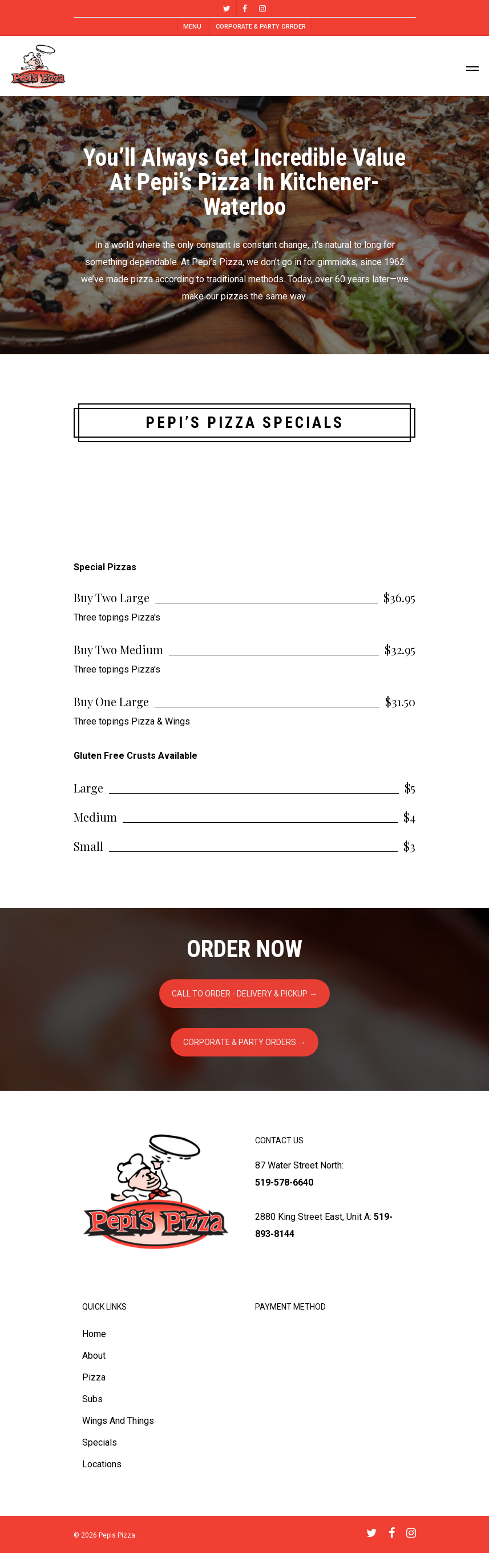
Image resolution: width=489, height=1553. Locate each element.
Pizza (94, 1377)
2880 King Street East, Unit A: (313, 1216)
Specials (99, 1442)
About (94, 1355)
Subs (92, 1399)
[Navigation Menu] (472, 66)
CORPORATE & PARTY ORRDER (261, 26)
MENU (192, 26)
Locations (102, 1464)
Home (94, 1333)
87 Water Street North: (299, 1165)
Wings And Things (118, 1420)
